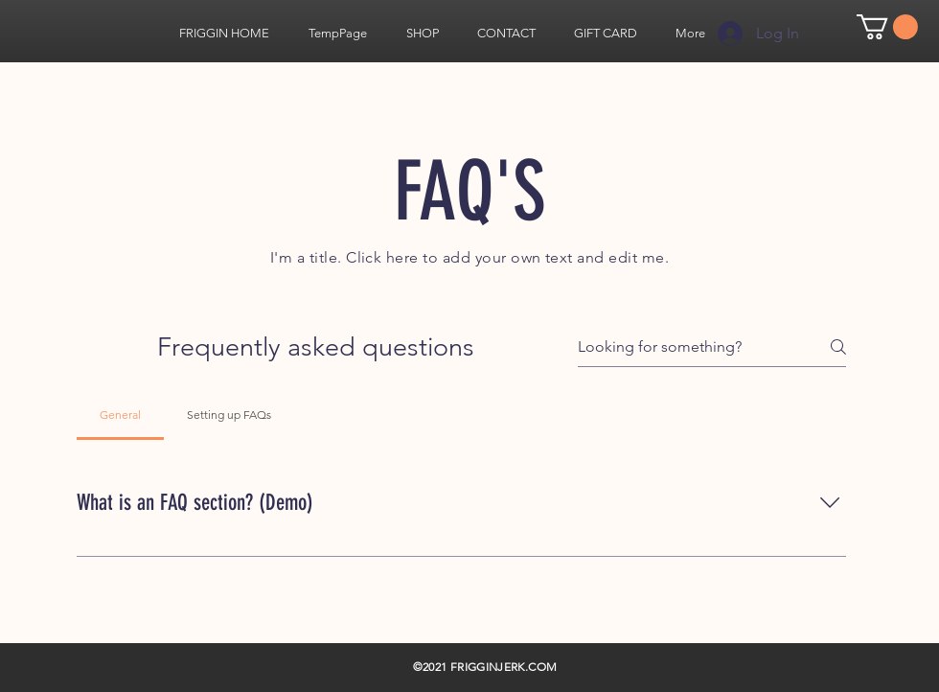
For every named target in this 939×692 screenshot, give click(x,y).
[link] (887, 26)
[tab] (120, 415)
